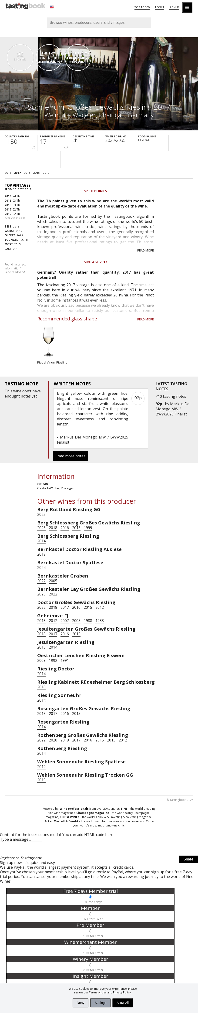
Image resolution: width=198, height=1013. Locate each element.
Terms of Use (98, 992)
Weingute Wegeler (70, 115)
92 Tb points (95, 191)
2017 (17, 172)
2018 (8, 172)
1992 (53, 660)
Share (188, 861)
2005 (53, 580)
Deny (80, 1003)
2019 (41, 554)
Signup (174, 7)
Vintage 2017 (95, 262)
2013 (41, 620)
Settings (100, 1003)
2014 (41, 541)
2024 (41, 567)
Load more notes (70, 456)
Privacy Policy (122, 992)
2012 (46, 172)
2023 (41, 514)
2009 (41, 660)
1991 (64, 660)
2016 (27, 172)
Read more (145, 250)
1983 (99, 620)
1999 (88, 527)
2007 (64, 620)
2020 (53, 740)
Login (159, 7)
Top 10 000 (142, 7)
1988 (88, 620)
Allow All (123, 1003)
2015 (36, 172)
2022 (41, 580)
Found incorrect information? (15, 268)
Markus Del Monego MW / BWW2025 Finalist (173, 409)
